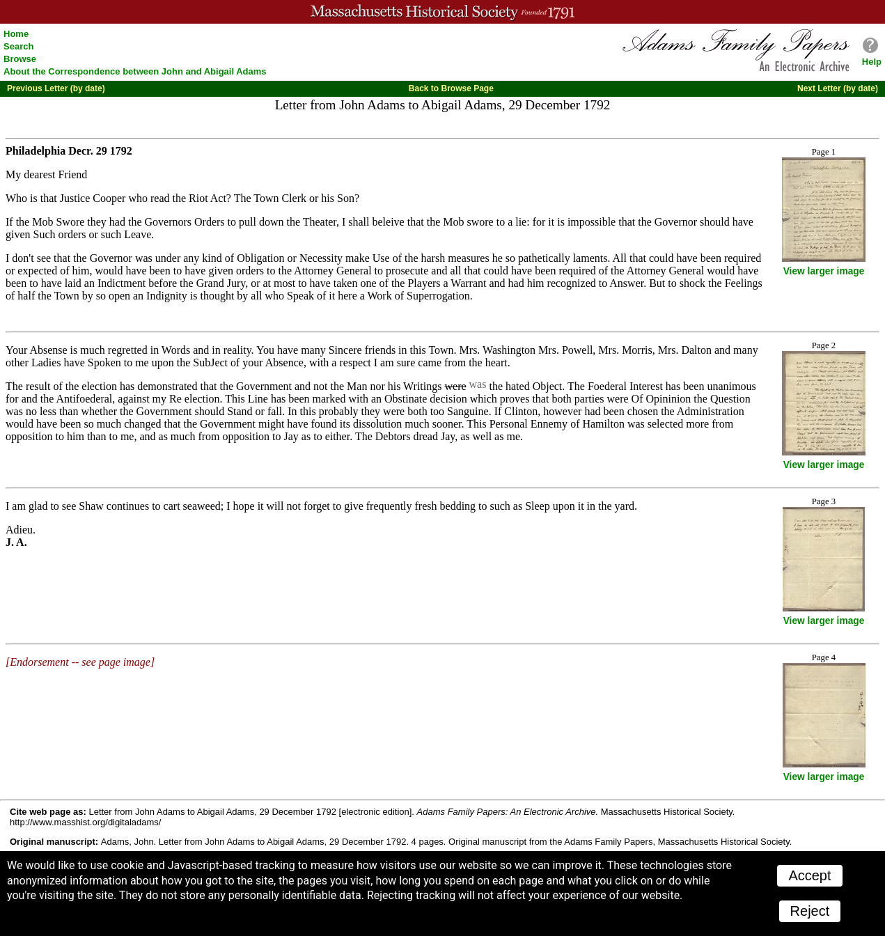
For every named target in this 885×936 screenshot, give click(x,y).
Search (18, 46)
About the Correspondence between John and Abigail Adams (135, 71)
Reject (810, 911)
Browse (19, 59)
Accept (809, 875)
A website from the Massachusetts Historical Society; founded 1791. (442, 12)
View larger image (824, 271)
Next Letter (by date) (837, 88)
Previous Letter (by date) (56, 88)
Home (16, 34)
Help (872, 61)
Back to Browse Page (451, 88)
